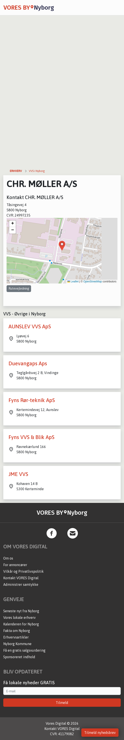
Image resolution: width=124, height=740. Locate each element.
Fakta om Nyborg (16, 631)
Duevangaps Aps (28, 363)
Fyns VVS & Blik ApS (31, 437)
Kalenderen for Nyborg (21, 624)
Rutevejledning (19, 288)
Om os (8, 558)
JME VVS (18, 474)
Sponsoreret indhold (19, 657)
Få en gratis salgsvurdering (24, 650)
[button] (62, 246)
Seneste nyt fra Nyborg (21, 611)
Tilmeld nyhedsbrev (100, 733)
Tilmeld (62, 703)
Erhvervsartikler (16, 637)
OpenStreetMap (92, 281)
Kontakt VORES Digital (20, 578)
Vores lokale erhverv (19, 617)
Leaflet (73, 281)
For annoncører (15, 565)
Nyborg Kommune (17, 644)
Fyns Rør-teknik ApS (32, 400)
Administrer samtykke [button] (20, 584)
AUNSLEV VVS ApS (30, 326)
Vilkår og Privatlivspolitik (23, 571)
